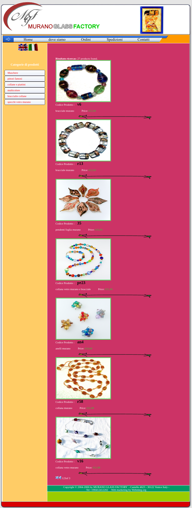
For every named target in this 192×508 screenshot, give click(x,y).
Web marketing (119, 489)
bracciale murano (65, 110)
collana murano (64, 408)
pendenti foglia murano (68, 229)
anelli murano (63, 348)
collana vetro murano (67, 467)
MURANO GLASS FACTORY (110, 487)
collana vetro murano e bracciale (73, 289)
